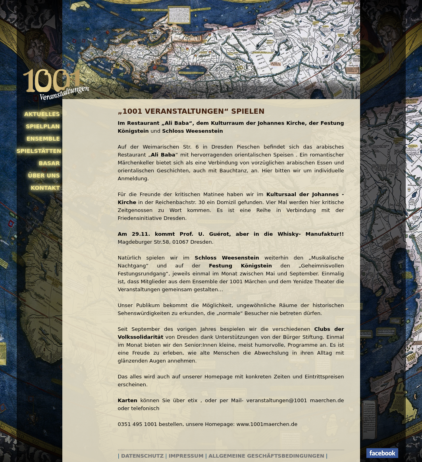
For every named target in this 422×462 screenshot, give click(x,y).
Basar (49, 163)
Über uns (44, 175)
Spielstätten (38, 151)
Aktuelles (42, 114)
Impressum (186, 456)
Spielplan (43, 126)
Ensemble (43, 139)
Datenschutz (142, 456)
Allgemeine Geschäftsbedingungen (266, 456)
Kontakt (45, 188)
